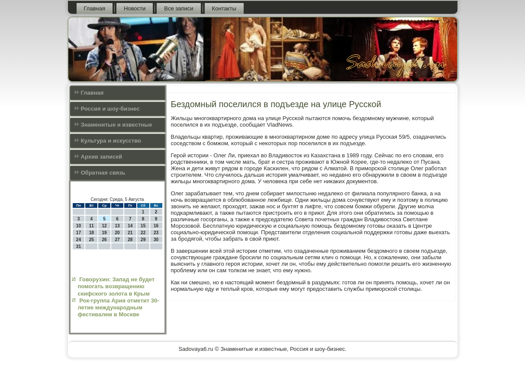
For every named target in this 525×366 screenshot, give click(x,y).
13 (117, 225)
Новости (134, 8)
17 (78, 232)
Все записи (178, 8)
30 (156, 239)
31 (78, 246)
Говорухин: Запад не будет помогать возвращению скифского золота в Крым (116, 286)
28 (130, 239)
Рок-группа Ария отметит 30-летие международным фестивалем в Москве (118, 307)
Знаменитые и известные (116, 124)
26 (104, 239)
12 (104, 225)
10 (78, 225)
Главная (94, 8)
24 (78, 239)
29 (143, 239)
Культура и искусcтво (111, 140)
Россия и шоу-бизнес (110, 108)
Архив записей (101, 156)
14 (130, 225)
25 (91, 239)
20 (117, 232)
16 (156, 225)
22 (143, 232)
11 (91, 225)
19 (104, 232)
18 (91, 232)
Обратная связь (103, 172)
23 (156, 232)
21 (130, 232)
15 (143, 225)
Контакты (224, 8)
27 (117, 239)
